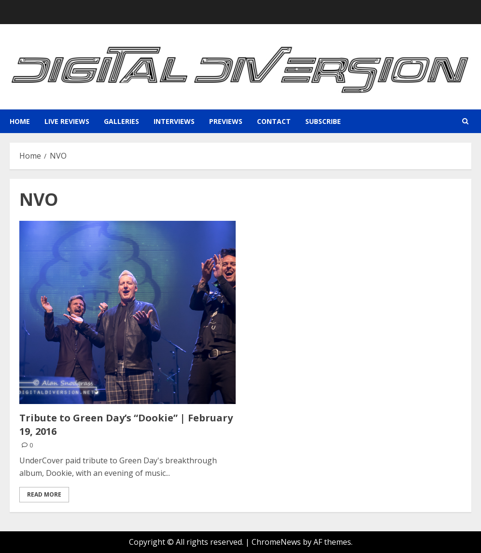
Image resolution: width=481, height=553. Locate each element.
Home (20, 121)
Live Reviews (66, 121)
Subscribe (323, 121)
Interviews (174, 121)
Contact (274, 121)
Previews (225, 121)
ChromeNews (276, 542)
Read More (44, 494)
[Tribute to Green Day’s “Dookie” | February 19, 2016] (127, 312)
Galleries (121, 121)
